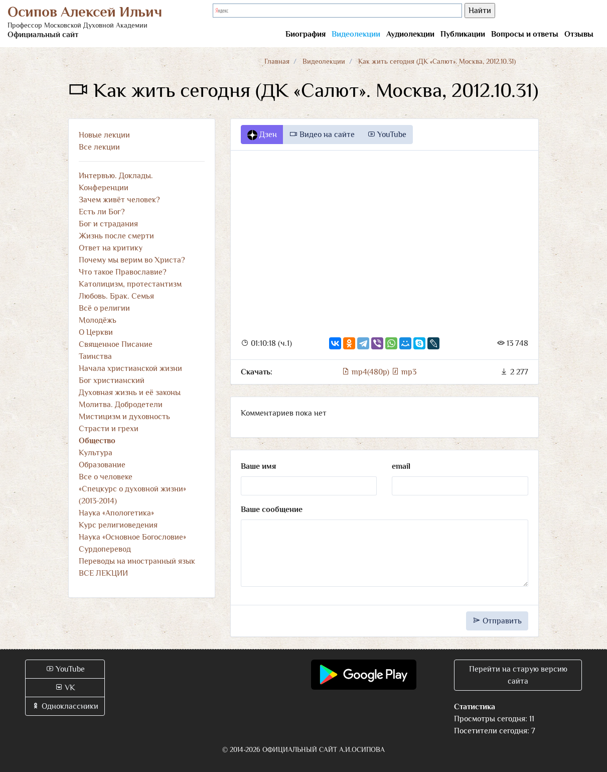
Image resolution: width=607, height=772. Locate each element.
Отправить (497, 620)
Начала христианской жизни (130, 368)
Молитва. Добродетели (121, 404)
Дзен (262, 135)
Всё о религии (104, 308)
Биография (305, 34)
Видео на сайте (322, 134)
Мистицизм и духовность (124, 416)
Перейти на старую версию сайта (518, 675)
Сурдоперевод (105, 549)
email (401, 466)
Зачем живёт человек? (119, 199)
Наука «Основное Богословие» (132, 537)
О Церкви (96, 332)
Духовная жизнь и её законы (130, 392)
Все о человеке (105, 476)
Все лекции (99, 147)
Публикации (462, 34)
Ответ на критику (110, 247)
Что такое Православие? (123, 272)
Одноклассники (65, 706)
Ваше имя (258, 466)
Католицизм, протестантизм (130, 284)
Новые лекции (104, 135)
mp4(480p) (366, 371)
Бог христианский (111, 380)
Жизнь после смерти (116, 235)
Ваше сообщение (271, 509)
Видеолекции (356, 34)
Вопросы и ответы (524, 34)
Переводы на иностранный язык (137, 561)
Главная (276, 61)
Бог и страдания (108, 223)
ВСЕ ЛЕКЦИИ (103, 573)
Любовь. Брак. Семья (116, 296)
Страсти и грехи (108, 428)
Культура (95, 452)
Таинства (95, 356)
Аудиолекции (410, 34)
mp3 (403, 371)
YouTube (386, 134)
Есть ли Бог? (102, 211)
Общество (97, 440)
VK (65, 687)
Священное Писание (116, 344)
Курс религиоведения (118, 525)
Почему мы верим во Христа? (132, 260)
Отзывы (578, 34)
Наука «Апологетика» (116, 513)
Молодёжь (97, 320)
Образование (102, 464)
